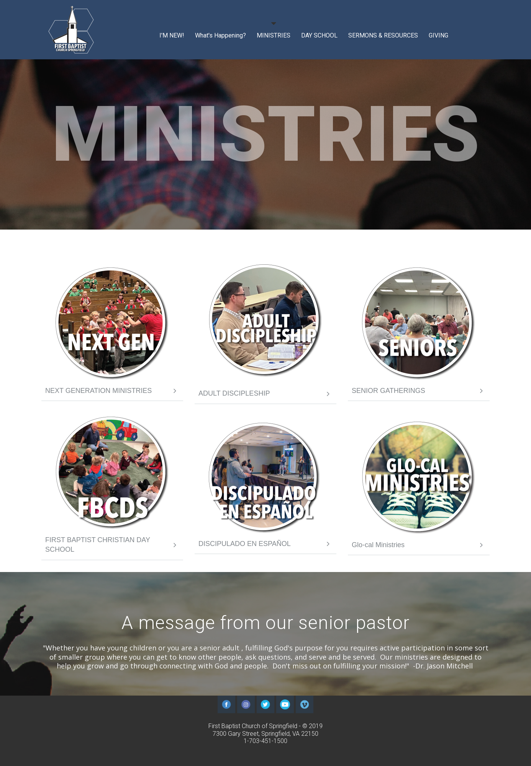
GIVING (438, 35)
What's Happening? (220, 35)
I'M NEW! (171, 35)
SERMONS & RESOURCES (383, 35)
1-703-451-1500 (265, 741)
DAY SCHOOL (319, 35)
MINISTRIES (273, 35)
